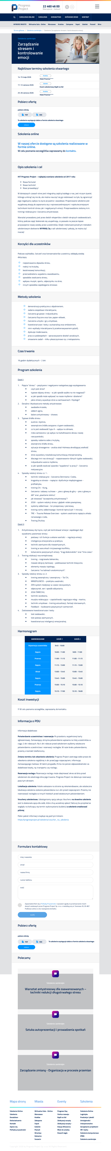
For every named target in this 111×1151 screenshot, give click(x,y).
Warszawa (52, 24)
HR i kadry (84, 1129)
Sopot (78, 24)
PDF (25, 115)
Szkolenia (42, 17)
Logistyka (84, 1114)
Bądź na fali (61, 1117)
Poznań (92, 24)
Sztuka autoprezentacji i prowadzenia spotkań (55, 1029)
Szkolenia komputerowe (89, 1133)
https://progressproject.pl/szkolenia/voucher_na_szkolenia (43, 819)
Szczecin (38, 1139)
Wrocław (101, 24)
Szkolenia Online (27, 17)
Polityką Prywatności (48, 903)
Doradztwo (56, 17)
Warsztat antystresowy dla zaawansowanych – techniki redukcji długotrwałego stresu (55, 991)
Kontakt (85, 17)
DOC (39, 115)
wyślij (32, 914)
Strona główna (19, 30)
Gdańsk (85, 24)
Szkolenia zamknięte (34, 30)
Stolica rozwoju (63, 1114)
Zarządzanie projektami (89, 1126)
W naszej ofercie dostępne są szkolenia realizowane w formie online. (53, 145)
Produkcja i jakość (87, 1117)
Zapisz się (13, 1126)
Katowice (38, 1136)
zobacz (26, 125)
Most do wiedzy (63, 1129)
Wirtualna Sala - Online (37, 24)
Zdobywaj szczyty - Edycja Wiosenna (64, 1125)
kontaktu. (71, 151)
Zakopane (69, 24)
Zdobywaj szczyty (64, 1120)
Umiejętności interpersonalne (86, 1122)
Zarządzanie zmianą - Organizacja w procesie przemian (55, 1070)
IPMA (82, 1136)
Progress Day (62, 1111)
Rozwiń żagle (62, 1133)
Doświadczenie (71, 17)
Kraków (61, 24)
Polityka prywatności (18, 1129)
